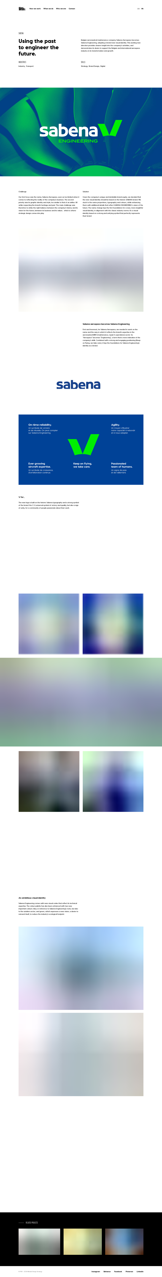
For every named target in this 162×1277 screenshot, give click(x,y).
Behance (107, 1271)
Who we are (61, 9)
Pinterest (129, 1271)
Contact (72, 9)
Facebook (118, 1271)
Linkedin (140, 1271)
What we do (48, 9)
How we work (35, 9)
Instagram (96, 1271)
